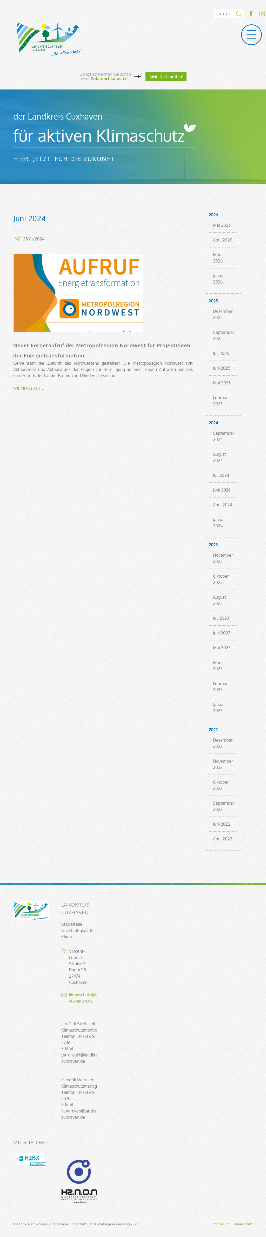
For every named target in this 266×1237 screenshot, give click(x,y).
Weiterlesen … (29, 388)
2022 (213, 729)
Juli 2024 (221, 475)
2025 (213, 300)
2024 (213, 422)
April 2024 (222, 504)
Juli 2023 (221, 618)
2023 (213, 544)
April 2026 (222, 240)
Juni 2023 (221, 632)
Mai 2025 (222, 382)
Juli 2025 (221, 353)
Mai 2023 (222, 647)
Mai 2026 (222, 225)
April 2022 (222, 838)
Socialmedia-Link (257, 13)
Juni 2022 (221, 824)
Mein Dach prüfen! (166, 76)
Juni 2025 (221, 368)
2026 (213, 214)
